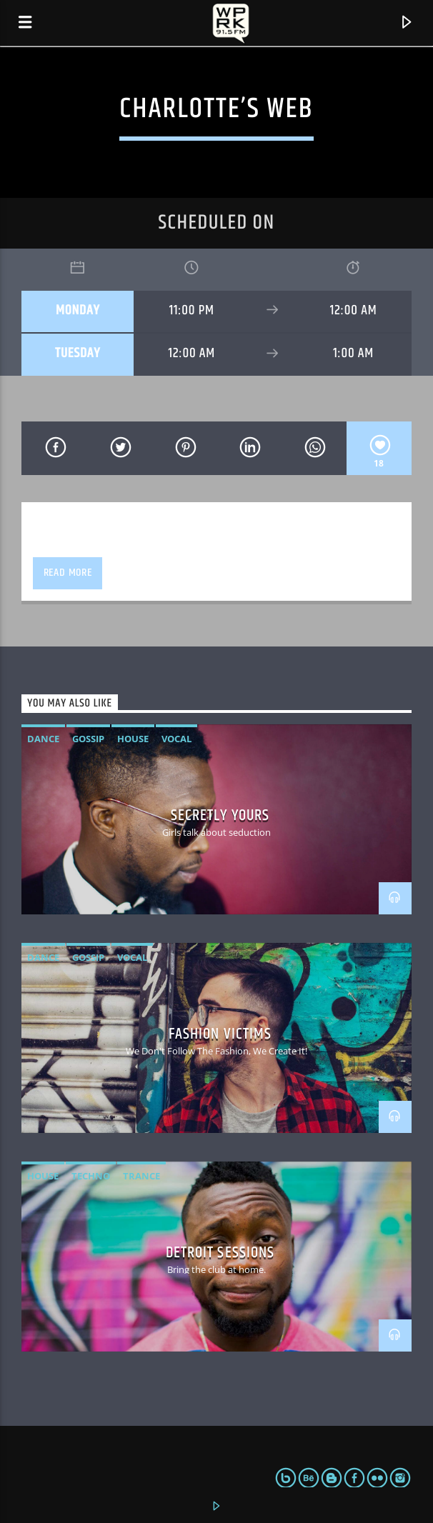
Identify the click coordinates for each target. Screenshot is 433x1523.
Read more (68, 572)
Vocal (176, 738)
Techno (90, 1175)
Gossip (88, 738)
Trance (141, 1175)
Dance (43, 738)
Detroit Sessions (220, 1252)
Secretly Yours (220, 815)
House (133, 738)
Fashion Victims (220, 1034)
